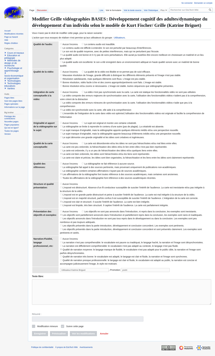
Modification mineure (47, 331)
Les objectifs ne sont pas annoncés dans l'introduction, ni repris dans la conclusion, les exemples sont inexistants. (139, 211)
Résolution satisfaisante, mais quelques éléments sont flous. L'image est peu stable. (103, 79)
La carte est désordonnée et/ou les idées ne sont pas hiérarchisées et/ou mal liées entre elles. (129, 143)
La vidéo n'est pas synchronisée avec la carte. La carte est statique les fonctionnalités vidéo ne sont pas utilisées (139, 92)
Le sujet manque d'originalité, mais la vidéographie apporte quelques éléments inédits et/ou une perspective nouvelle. (119, 130)
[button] (104, 338)
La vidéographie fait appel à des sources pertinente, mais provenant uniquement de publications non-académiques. (118, 167)
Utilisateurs (119, 37)
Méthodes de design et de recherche (12, 63)
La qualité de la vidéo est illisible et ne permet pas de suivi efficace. (116, 72)
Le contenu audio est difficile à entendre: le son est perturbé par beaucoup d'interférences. (106, 48)
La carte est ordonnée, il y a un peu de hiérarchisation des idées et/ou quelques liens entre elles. (109, 150)
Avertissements (86, 352)
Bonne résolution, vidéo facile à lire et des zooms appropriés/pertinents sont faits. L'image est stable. (111, 82)
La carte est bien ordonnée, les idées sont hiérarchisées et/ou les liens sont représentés (104, 154)
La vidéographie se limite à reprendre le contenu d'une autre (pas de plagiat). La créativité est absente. (112, 126)
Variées (11, 88)
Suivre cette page (75, 331)
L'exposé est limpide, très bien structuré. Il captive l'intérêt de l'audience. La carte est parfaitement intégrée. (114, 205)
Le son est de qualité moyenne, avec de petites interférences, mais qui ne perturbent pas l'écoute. (109, 51)
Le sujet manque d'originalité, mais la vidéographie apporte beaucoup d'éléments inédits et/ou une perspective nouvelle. (120, 133)
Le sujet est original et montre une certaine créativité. (109, 123)
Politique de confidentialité (42, 352)
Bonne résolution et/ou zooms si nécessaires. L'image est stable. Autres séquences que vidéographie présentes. (117, 86)
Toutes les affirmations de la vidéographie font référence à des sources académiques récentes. (108, 178)
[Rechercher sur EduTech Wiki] (190, 10)
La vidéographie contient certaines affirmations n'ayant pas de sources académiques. (103, 171)
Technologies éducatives (12, 84)
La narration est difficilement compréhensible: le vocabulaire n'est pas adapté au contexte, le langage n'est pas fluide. (119, 246)
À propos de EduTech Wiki (66, 352)
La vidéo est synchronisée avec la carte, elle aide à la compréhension (95, 110)
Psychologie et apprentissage (13, 69)
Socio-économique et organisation (13, 77)
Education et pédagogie (12, 56)
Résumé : (37, 319)
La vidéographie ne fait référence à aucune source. (108, 163)
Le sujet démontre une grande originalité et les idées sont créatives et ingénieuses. (102, 137)
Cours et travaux (15, 53)
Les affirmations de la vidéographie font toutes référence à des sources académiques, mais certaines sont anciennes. (119, 174)
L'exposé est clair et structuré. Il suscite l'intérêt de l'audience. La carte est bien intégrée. (105, 202)
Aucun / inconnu (69, 44)
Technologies (14, 81)
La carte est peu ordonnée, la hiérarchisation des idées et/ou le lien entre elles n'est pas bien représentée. (113, 147)
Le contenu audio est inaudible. (98, 44)
